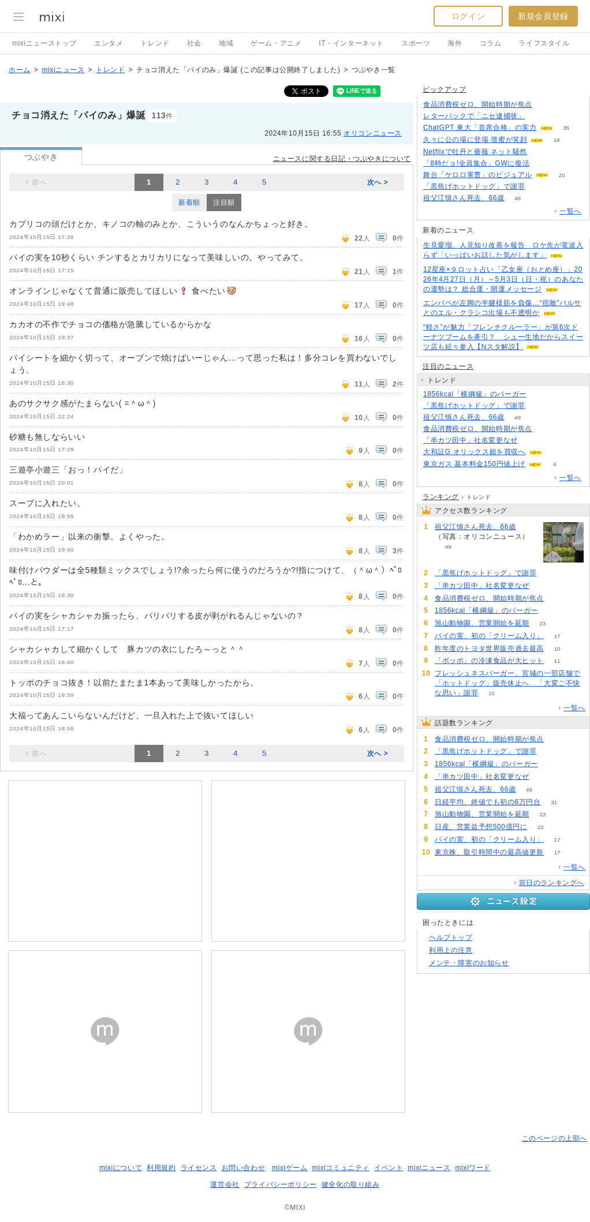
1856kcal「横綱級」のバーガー (474, 394)
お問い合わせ (244, 1168)
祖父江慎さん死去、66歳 (464, 198)
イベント (388, 1168)
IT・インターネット (351, 43)
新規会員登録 (543, 16)
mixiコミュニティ (340, 1168)
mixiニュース (63, 70)
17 (557, 636)
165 (543, 163)
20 (561, 175)
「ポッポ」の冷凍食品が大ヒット (489, 661)
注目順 (224, 202)
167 (538, 116)
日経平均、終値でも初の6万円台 (488, 802)
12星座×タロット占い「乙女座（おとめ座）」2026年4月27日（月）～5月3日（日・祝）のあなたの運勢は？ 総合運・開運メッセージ (503, 279)
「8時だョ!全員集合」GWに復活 (476, 163)
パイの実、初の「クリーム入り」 (489, 636)
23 (542, 623)
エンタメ (108, 43)
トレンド (154, 43)
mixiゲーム (290, 1168)
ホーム (20, 70)
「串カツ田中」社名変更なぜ (470, 440)
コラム (491, 43)
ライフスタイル (543, 43)
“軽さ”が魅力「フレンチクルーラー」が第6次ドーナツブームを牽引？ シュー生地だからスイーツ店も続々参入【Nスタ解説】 (503, 337)
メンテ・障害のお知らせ (469, 963)
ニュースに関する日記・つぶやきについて (342, 159)
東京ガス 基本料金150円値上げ (474, 464)
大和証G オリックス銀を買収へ (474, 452)
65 (539, 394)
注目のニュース (448, 366)
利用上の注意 (451, 950)
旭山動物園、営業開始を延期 (482, 623)
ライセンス (199, 1168)
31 (554, 802)
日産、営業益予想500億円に (481, 827)
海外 (454, 43)
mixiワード (473, 1168)
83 (538, 186)
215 (546, 105)
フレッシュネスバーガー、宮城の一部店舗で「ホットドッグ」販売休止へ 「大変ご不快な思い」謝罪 (507, 683)
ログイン (468, 16)
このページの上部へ (554, 1138)
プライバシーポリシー (280, 1184)
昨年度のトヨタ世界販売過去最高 (489, 648)
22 (540, 827)
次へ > (378, 182)
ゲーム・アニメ (276, 43)
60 (540, 152)
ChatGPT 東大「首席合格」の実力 (480, 127)
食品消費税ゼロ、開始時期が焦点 (477, 104)
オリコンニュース (372, 133)
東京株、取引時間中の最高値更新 (489, 852)
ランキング (441, 497)
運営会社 (224, 1184)
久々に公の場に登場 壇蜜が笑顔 (475, 140)
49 (517, 198)
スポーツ (415, 43)
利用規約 (161, 1168)
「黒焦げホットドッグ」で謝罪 (474, 186)
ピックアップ (444, 89)
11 (557, 661)
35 (566, 128)
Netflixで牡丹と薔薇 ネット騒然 (475, 152)
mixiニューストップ (44, 43)
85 (538, 406)
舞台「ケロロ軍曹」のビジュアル (477, 175)
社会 (194, 43)
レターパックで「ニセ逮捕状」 (474, 116)
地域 (226, 43)
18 (557, 140)
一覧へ (570, 211)
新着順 (189, 202)
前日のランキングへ (551, 883)
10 (557, 649)
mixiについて (120, 1168)
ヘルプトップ (451, 938)
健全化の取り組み (351, 1184)
